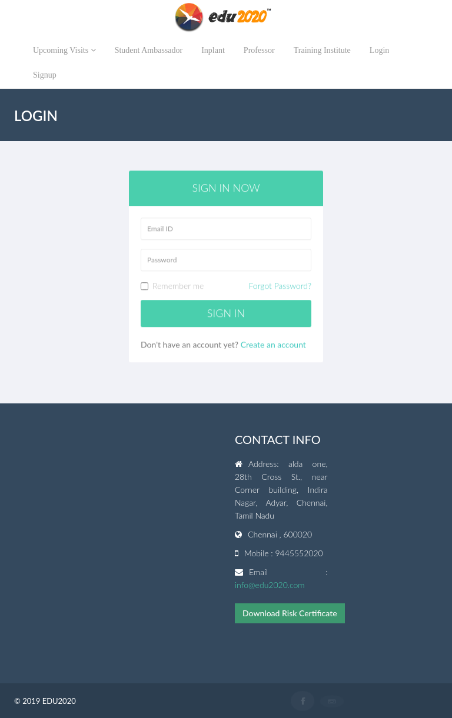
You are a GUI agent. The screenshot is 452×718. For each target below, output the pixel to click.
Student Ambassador (149, 50)
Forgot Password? (280, 286)
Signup (44, 75)
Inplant (213, 50)
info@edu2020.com (270, 585)
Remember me (226, 286)
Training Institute (322, 50)
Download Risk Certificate (289, 613)
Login (379, 50)
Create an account (273, 344)
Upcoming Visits (64, 50)
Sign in (226, 313)
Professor (259, 50)
